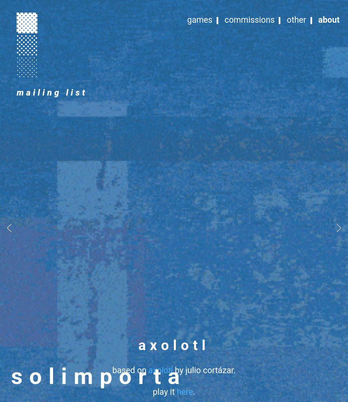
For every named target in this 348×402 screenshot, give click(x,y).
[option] (174, 227)
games (199, 20)
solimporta (98, 376)
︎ (27, 66)
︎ (27, 22)
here (185, 392)
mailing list (52, 93)
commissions (250, 20)
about (329, 20)
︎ (27, 44)
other (296, 20)
